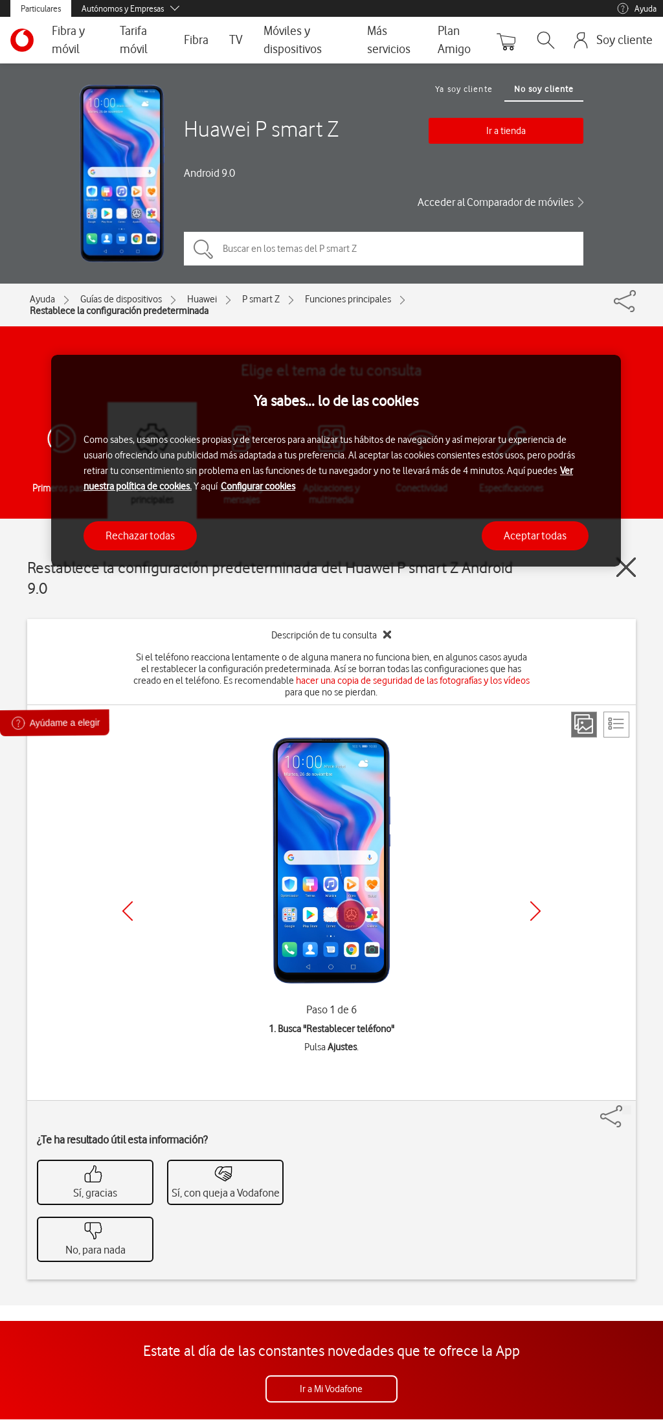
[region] (336, 461)
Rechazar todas (140, 535)
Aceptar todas (535, 535)
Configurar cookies (258, 486)
